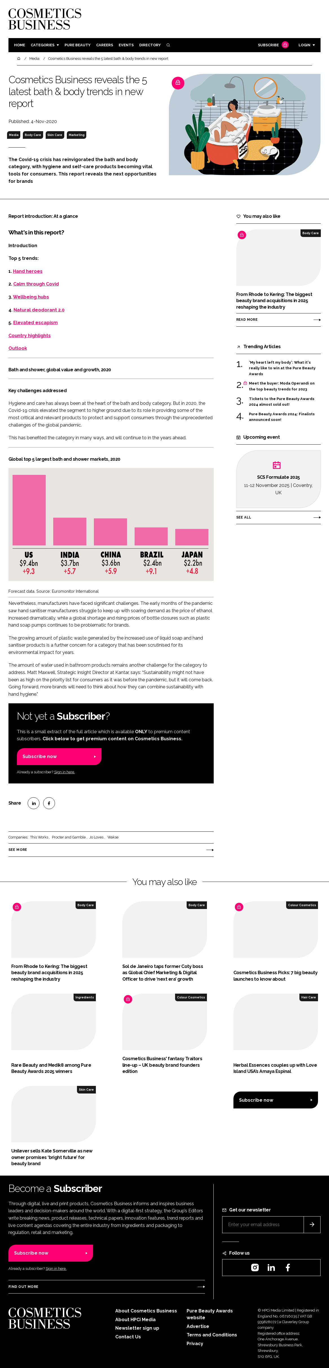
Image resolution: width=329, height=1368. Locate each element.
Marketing (77, 135)
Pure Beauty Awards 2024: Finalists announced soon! (282, 417)
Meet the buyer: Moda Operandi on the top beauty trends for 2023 (282, 386)
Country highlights (29, 335)
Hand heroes (28, 271)
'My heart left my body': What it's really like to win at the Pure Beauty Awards (282, 368)
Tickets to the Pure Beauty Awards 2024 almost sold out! (281, 402)
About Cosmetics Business (146, 1311)
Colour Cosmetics (302, 905)
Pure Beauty (77, 45)
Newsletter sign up (137, 1328)
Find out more (23, 1287)
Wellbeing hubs (31, 297)
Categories (42, 45)
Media (14, 135)
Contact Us (128, 1337)
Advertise (198, 1326)
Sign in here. (64, 772)
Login (304, 45)
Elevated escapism (35, 322)
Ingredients (85, 997)
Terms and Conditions (212, 1335)
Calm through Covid (36, 284)
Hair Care (308, 997)
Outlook (17, 348)
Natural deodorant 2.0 (39, 310)
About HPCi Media (135, 1319)
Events (126, 45)
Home (19, 45)
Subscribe (272, 45)
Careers (104, 45)
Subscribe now (40, 756)
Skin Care (54, 135)
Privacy (195, 1343)
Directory (150, 45)
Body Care (33, 135)
